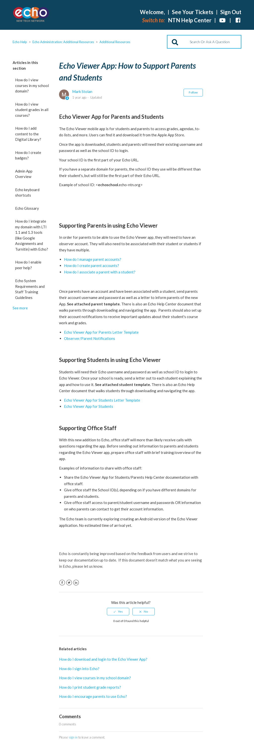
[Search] (204, 42)
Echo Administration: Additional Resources (63, 42)
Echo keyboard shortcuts (27, 192)
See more (20, 308)
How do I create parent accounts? (91, 265)
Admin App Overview (23, 174)
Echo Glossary (27, 208)
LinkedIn (76, 583)
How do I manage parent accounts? (92, 259)
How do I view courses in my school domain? (32, 85)
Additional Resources (114, 42)
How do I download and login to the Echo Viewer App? (103, 659)
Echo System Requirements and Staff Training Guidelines (30, 289)
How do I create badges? (28, 155)
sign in (73, 737)
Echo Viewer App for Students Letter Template (102, 400)
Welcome (152, 12)
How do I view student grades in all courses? (31, 110)
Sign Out (230, 12)
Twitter (69, 583)
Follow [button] (193, 92)
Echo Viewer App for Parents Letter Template (101, 332)
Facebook (62, 583)
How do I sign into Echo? (79, 668)
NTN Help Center (190, 20)
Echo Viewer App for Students (88, 406)
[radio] (118, 611)
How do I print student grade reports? (90, 687)
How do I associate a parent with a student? (99, 272)
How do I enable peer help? (28, 265)
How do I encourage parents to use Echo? (93, 696)
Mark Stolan (82, 91)
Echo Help (20, 42)
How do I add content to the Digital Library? (28, 134)
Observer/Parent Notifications (89, 338)
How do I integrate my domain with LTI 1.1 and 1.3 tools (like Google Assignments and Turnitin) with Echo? (31, 235)
